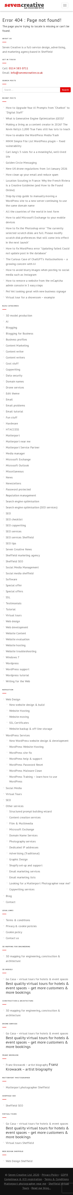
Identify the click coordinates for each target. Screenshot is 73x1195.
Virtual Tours (14, 794)
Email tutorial (14, 411)
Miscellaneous (15, 471)
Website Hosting (19, 711)
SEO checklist (14, 519)
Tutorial (11, 609)
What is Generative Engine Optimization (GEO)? (35, 118)
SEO (8, 513)
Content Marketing (17, 345)
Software (11, 579)
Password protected (18, 489)
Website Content (16, 633)
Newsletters (13, 483)
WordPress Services (18, 735)
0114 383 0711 (18, 68)
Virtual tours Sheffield (20, 1143)
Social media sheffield (20, 573)
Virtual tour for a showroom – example (30, 297)
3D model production (19, 315)
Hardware (12, 423)
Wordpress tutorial (17, 675)
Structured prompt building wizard (30, 811)
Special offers (14, 591)
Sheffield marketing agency (23, 555)
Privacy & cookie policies (21, 926)
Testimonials (14, 603)
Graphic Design (18, 859)
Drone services (15, 387)
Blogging (11, 327)
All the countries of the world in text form (32, 211)
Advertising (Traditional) (24, 853)
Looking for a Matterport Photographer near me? (39, 883)
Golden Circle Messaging (21, 162)
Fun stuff (11, 417)
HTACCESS (12, 429)
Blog (9, 896)
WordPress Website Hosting (26, 746)
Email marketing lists (22, 877)
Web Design (13, 699)
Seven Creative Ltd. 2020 (23, 1175)
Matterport (13, 435)
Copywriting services (21, 889)
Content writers (15, 357)
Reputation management (21, 495)
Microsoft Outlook (17, 465)
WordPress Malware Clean (25, 770)
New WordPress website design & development (39, 740)
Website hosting (16, 645)
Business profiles (16, 339)
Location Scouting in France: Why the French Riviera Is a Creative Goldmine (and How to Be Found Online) (38, 185)
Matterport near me (18, 441)
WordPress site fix (20, 752)
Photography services (22, 841)
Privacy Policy (50, 1175)
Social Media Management (22, 567)
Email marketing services (24, 871)
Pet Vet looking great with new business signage (36, 291)
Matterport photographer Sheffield (28, 1087)
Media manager (15, 453)
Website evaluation (17, 639)
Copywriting (13, 369)
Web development (17, 627)
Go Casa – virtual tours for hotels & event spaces (37, 979)
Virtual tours (14, 615)
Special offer (14, 585)
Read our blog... (41, 1188)
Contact (10, 902)
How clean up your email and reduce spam (32, 174)
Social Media (14, 788)
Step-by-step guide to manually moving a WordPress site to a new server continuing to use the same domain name (36, 200)
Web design (13, 621)
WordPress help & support (25, 758)
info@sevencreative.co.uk (27, 72)
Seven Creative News (19, 549)
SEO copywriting (16, 525)
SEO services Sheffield (20, 537)
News (9, 477)
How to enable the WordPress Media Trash (32, 135)
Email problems (15, 405)
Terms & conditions (18, 920)
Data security (14, 375)
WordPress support (17, 669)
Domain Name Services (23, 835)
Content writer (15, 351)
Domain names (15, 381)
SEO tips (11, 543)
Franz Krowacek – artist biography (27, 1065)
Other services (14, 806)
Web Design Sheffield (19, 1161)
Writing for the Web (18, 681)
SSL (8, 597)
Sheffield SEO (14, 561)
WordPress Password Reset (26, 764)
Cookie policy (14, 932)
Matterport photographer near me (25, 1183)
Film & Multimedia (21, 823)
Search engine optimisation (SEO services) (31, 507)
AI (7, 321)
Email (9, 399)
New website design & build (26, 705)
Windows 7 (12, 657)
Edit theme (12, 393)
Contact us (12, 938)
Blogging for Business (19, 333)
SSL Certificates (19, 723)
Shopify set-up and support (25, 865)
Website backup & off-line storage (30, 729)
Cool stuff (12, 363)
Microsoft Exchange (18, 459)
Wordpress (12, 663)
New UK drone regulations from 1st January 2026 (36, 168)
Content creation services (25, 817)
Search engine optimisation (22, 501)
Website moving (19, 717)
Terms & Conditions (56, 1179)
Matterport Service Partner (22, 447)
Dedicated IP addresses (24, 847)
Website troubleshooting (21, 651)
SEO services (14, 531)
